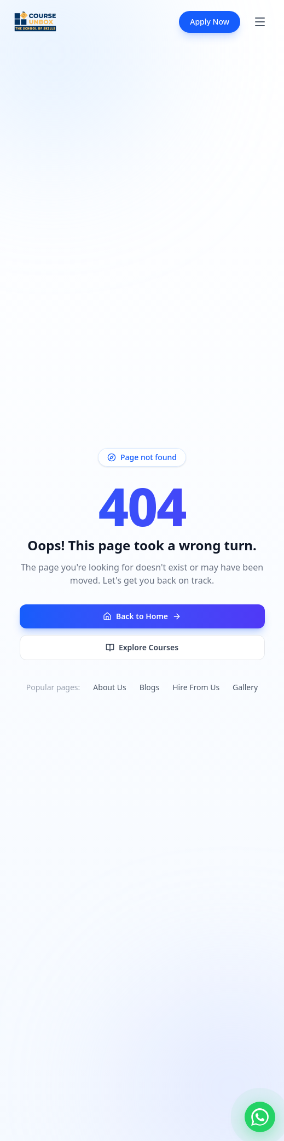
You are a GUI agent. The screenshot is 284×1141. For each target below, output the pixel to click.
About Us (109, 687)
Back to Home (142, 616)
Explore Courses (142, 647)
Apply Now (209, 21)
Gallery (245, 687)
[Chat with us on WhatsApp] (260, 1117)
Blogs (150, 687)
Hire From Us (195, 687)
